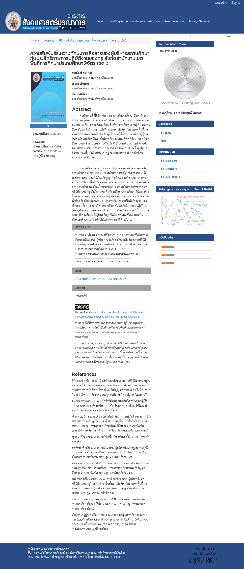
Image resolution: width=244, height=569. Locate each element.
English (166, 133)
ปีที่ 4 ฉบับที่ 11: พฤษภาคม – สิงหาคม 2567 (83, 40)
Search (230, 36)
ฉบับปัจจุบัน (116, 21)
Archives (49, 40)
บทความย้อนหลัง (135, 21)
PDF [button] (49, 126)
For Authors (169, 168)
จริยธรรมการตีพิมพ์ (159, 21)
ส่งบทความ (179, 21)
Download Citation (117, 261)
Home (36, 40)
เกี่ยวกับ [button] (101, 21)
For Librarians (170, 176)
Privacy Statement (200, 21)
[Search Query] (207, 36)
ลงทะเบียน (221, 3)
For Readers (169, 160)
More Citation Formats (89, 261)
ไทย (163, 141)
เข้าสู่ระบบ (236, 3)
